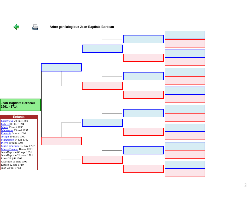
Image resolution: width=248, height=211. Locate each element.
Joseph (5, 136)
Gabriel (5, 123)
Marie (4, 127)
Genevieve (7, 120)
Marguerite (7, 139)
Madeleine (7, 130)
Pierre (4, 142)
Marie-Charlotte (10, 145)
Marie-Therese (9, 148)
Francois (6, 133)
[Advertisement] (95, 11)
